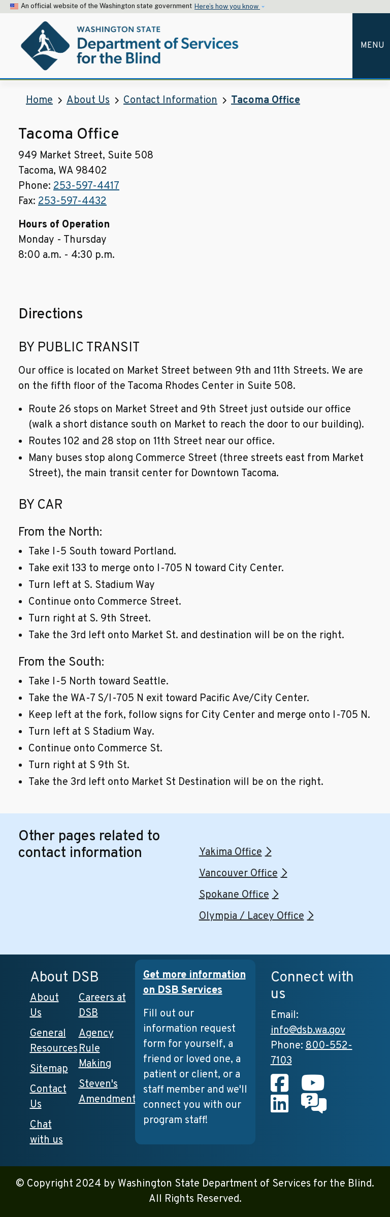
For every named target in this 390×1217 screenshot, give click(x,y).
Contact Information (170, 100)
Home (39, 100)
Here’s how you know (227, 6)
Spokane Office (234, 895)
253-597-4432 (72, 201)
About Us (88, 100)
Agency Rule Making (96, 1049)
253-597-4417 (86, 186)
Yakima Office (230, 852)
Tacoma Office (265, 100)
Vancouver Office (238, 873)
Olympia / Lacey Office (251, 916)
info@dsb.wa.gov (308, 1030)
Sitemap (49, 1069)
